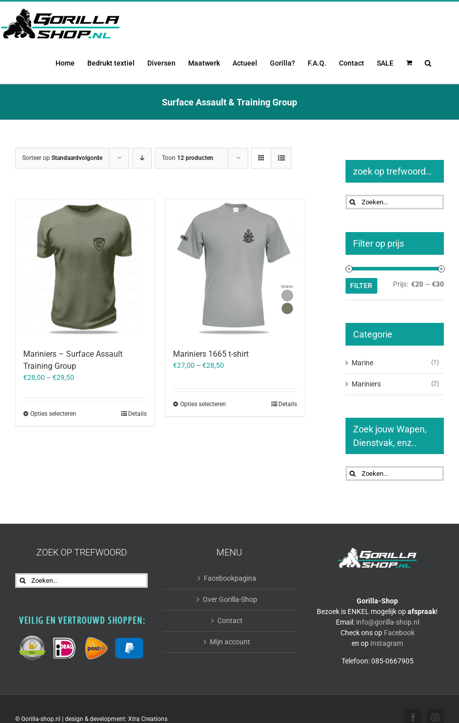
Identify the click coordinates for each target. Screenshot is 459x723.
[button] (428, 62)
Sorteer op (62, 157)
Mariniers (366, 384)
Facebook (399, 633)
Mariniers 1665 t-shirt (211, 354)
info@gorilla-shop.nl (387, 622)
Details (137, 413)
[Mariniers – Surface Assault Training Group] (85, 268)
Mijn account (230, 642)
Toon (187, 157)
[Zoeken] (353, 202)
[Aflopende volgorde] (142, 158)
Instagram (386, 643)
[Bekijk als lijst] (281, 158)
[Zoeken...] (395, 202)
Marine (362, 363)
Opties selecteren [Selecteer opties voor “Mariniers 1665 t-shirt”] (203, 404)
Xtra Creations (147, 718)
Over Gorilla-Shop (230, 599)
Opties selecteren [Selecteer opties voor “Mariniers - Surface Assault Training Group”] (53, 413)
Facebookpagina (230, 578)
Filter (361, 286)
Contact (230, 621)
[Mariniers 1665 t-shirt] (234, 268)
